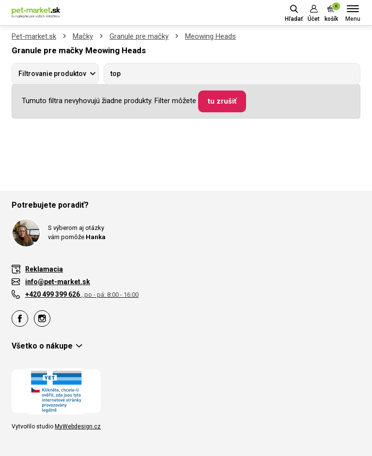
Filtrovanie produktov (52, 73)
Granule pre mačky (139, 36)
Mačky (83, 36)
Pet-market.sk (34, 36)
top (115, 73)
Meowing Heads (210, 36)
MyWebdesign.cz (78, 426)
